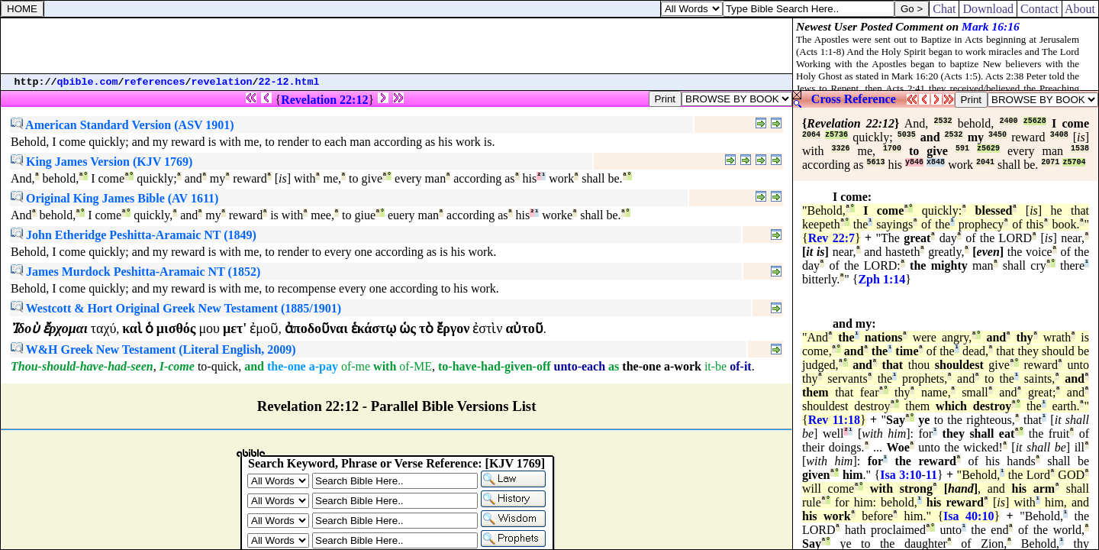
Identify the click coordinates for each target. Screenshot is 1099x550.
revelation (222, 82)
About (1080, 8)
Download (988, 8)
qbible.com (87, 82)
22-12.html (289, 82)
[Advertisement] (396, 46)
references (154, 82)
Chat (944, 8)
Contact (1039, 8)
